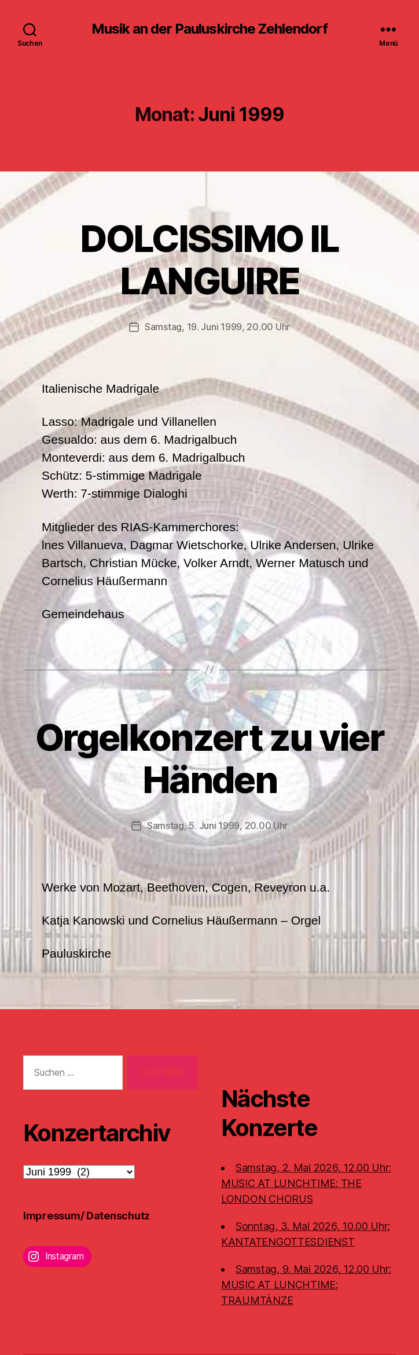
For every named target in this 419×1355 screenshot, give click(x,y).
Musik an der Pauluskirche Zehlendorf (209, 29)
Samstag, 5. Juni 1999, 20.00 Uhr (217, 825)
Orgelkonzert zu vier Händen (209, 758)
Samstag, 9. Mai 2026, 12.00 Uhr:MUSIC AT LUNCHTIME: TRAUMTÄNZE (306, 1284)
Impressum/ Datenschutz (86, 1216)
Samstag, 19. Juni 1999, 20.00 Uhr (217, 327)
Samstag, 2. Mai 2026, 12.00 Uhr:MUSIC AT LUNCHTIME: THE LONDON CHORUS (306, 1183)
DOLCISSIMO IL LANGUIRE (209, 259)
